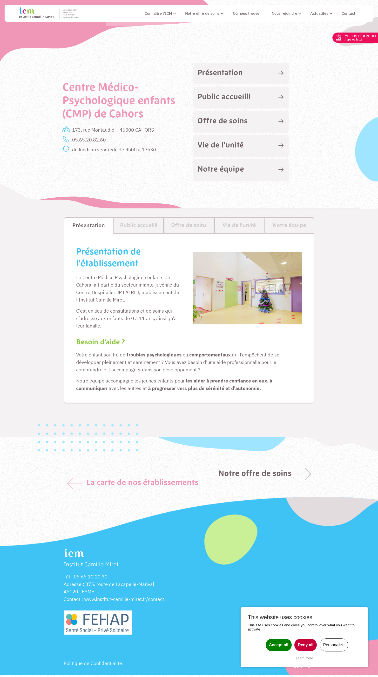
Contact (72, 601)
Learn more (304, 658)
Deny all (305, 645)
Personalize (334, 645)
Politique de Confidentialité (93, 665)
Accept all (278, 645)
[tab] (240, 73)
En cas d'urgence (359, 37)
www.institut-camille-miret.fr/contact (124, 601)
